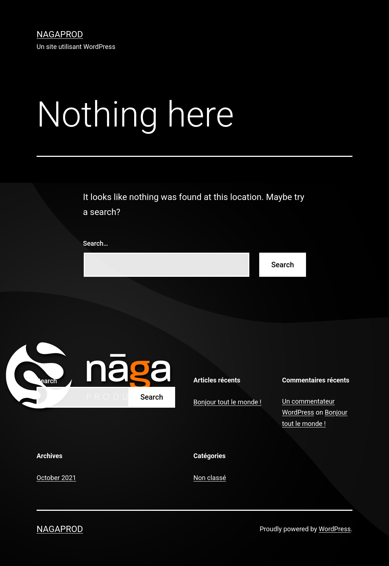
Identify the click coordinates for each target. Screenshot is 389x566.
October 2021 (56, 478)
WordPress (335, 529)
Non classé (209, 478)
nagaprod (60, 34)
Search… (95, 243)
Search (47, 381)
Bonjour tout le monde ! (227, 402)
